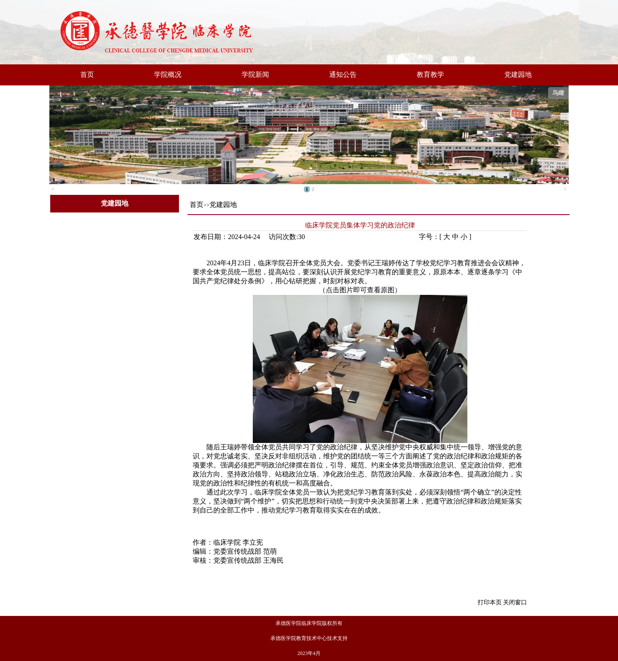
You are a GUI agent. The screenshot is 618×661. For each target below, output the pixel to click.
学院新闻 (255, 74)
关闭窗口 (515, 602)
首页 (87, 74)
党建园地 (518, 74)
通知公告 (343, 74)
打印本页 (490, 602)
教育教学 (430, 74)
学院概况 (168, 74)
